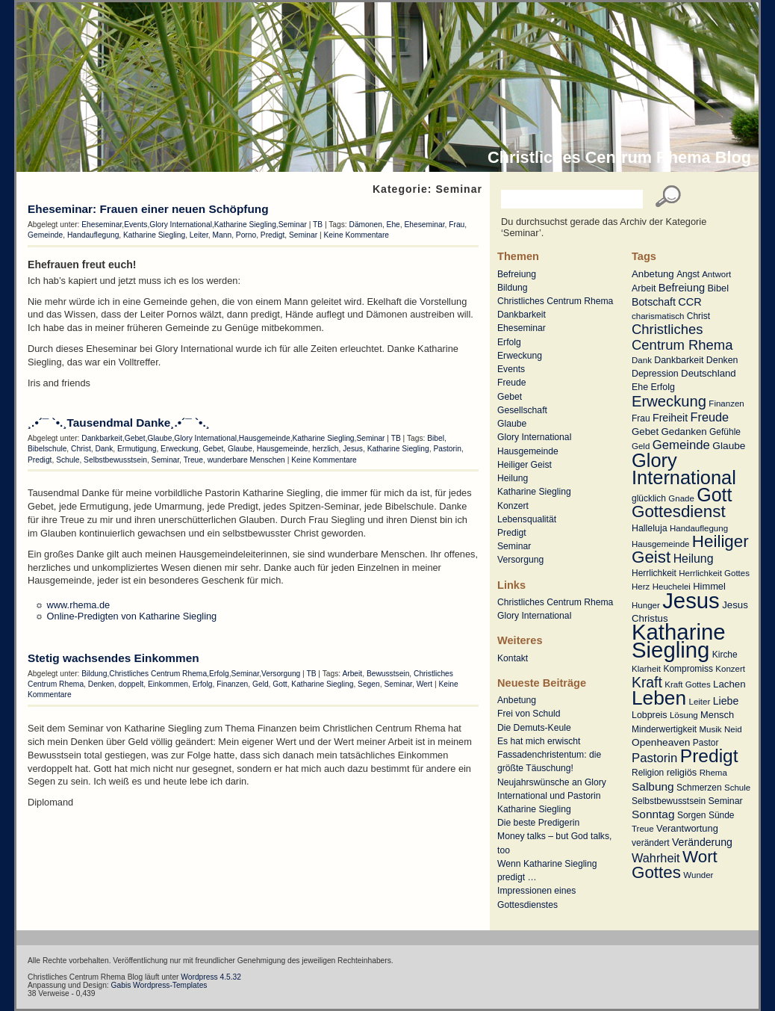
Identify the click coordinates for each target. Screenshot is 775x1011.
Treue (643, 828)
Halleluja (649, 528)
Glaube (728, 445)
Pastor (706, 743)
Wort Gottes (675, 864)
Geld (641, 446)
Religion (648, 772)
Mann (222, 235)
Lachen (729, 684)
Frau (641, 418)
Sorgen (691, 815)
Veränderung (702, 842)
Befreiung (682, 288)
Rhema (713, 772)
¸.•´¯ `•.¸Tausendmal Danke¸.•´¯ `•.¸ (119, 422)
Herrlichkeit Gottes (714, 573)
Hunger (646, 605)
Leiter (699, 701)
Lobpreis (649, 715)
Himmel (709, 586)
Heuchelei (672, 586)
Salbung (653, 786)
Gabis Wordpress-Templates (159, 985)
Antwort (716, 274)
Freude (710, 417)
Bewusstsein (388, 674)
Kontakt (512, 658)
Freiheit (670, 418)
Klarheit (646, 668)
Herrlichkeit (654, 573)
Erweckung (669, 401)
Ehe (640, 387)
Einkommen (168, 684)
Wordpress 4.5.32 (211, 977)
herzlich (325, 449)
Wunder (698, 875)
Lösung (684, 715)
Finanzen (726, 403)
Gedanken (684, 431)
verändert (651, 843)
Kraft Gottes (687, 684)
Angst (688, 274)
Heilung (693, 558)
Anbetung (653, 273)
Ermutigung (136, 449)
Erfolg (662, 387)
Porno (246, 235)
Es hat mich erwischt (538, 741)
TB (318, 224)
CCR (690, 302)
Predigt (709, 756)
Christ (698, 316)
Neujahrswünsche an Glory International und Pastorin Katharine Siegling (551, 795)
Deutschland (708, 373)
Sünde (722, 815)
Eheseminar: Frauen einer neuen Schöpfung (148, 208)
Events (511, 369)
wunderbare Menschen (246, 460)
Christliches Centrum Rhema (682, 336)
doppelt (131, 684)
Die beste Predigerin (538, 822)
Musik (711, 729)
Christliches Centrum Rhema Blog (619, 157)
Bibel (718, 288)
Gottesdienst (679, 511)
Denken (722, 360)
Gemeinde (681, 445)
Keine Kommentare (356, 235)
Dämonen (365, 224)
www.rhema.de (79, 604)
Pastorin (654, 758)
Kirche (725, 654)
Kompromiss (688, 669)
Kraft (647, 682)
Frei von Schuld (528, 713)
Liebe (726, 701)
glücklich (649, 498)
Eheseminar (521, 328)
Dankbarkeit (678, 360)
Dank (642, 360)
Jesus (691, 600)
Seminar (726, 801)
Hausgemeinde (660, 543)
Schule (737, 787)
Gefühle (725, 432)
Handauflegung (699, 528)
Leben (659, 698)
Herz (641, 586)
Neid (733, 729)
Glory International (684, 469)
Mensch (717, 714)
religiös (682, 772)
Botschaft (654, 302)
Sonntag (653, 814)
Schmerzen (699, 787)
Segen (369, 684)
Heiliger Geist (524, 465)
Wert (424, 684)
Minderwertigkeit (664, 729)
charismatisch (658, 316)
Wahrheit (656, 858)
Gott (714, 494)
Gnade (681, 498)
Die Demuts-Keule (534, 728)
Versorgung (520, 559)
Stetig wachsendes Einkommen (113, 658)
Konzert (730, 668)
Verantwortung (687, 828)
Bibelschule (47, 449)
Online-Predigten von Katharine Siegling (132, 616)
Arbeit (644, 288)
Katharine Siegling (679, 640)
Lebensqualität (526, 519)
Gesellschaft (522, 410)
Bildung (512, 287)
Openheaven (661, 742)
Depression (655, 373)
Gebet (645, 431)
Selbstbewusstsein (669, 801)
